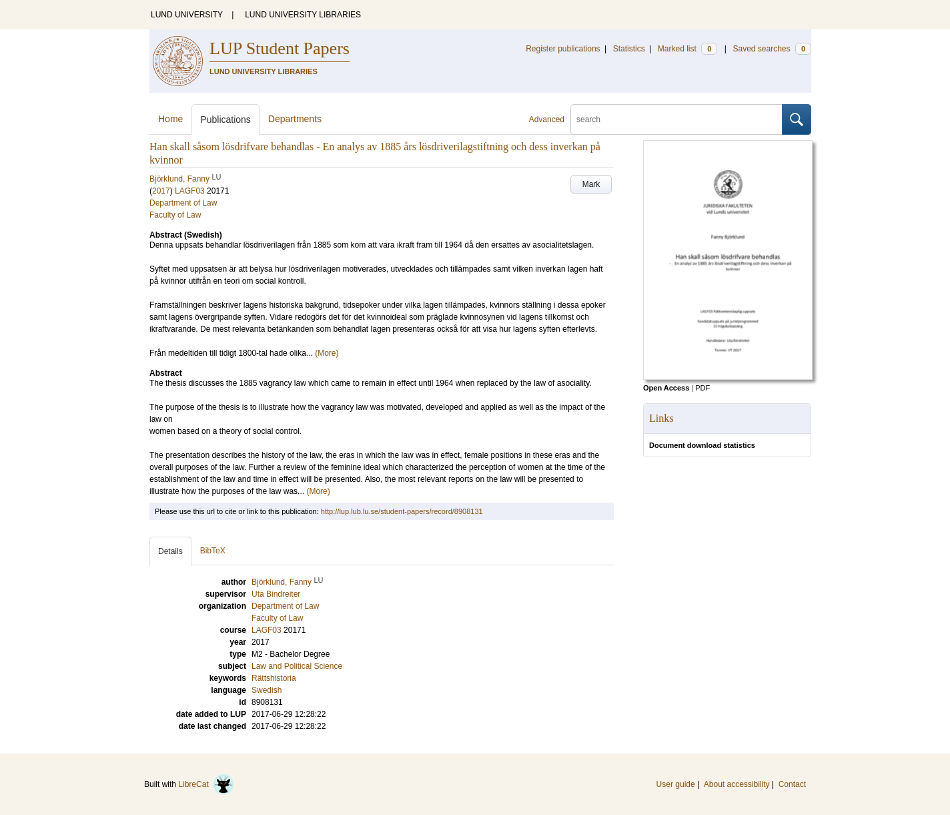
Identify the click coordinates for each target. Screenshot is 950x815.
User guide (675, 784)
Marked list (687, 48)
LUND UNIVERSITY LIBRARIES (303, 14)
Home (170, 118)
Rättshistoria (274, 678)
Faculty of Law (175, 215)
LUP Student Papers (279, 48)
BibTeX (212, 550)
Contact (792, 784)
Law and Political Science (297, 666)
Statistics (629, 48)
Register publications (563, 48)
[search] (676, 119)
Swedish (267, 690)
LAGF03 (190, 191)
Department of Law (183, 203)
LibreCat (206, 784)
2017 (161, 191)
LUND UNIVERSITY (187, 14)
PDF (702, 388)
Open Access (666, 388)
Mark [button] (591, 184)
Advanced (546, 119)
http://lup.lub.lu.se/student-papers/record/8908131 (402, 511)
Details (170, 551)
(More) (326, 353)
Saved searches (772, 48)
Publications (225, 119)
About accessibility (737, 784)
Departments (295, 118)
